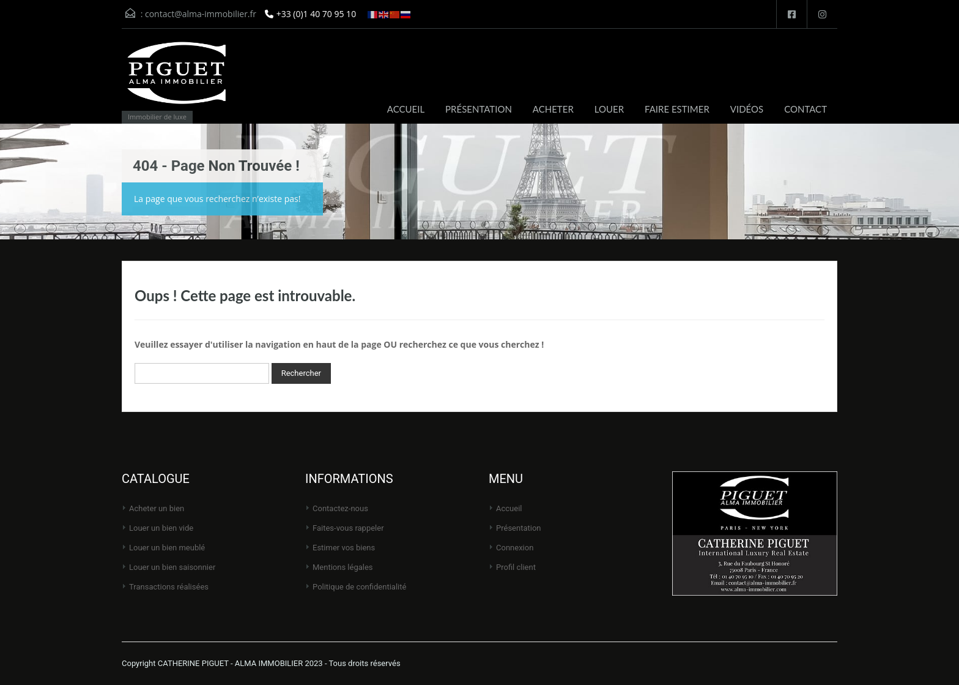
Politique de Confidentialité (359, 586)
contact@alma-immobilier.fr (200, 14)
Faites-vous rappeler (348, 528)
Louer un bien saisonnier (172, 567)
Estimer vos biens (344, 547)
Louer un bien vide (161, 528)
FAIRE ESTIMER (677, 108)
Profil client (516, 567)
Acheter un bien (156, 508)
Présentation (518, 528)
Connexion (514, 547)
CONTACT (805, 108)
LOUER (609, 108)
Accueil (509, 508)
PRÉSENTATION (478, 108)
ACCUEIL (405, 108)
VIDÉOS (746, 108)
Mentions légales (343, 567)
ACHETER (553, 108)
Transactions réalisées (169, 586)
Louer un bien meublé (167, 547)
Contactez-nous (340, 508)
